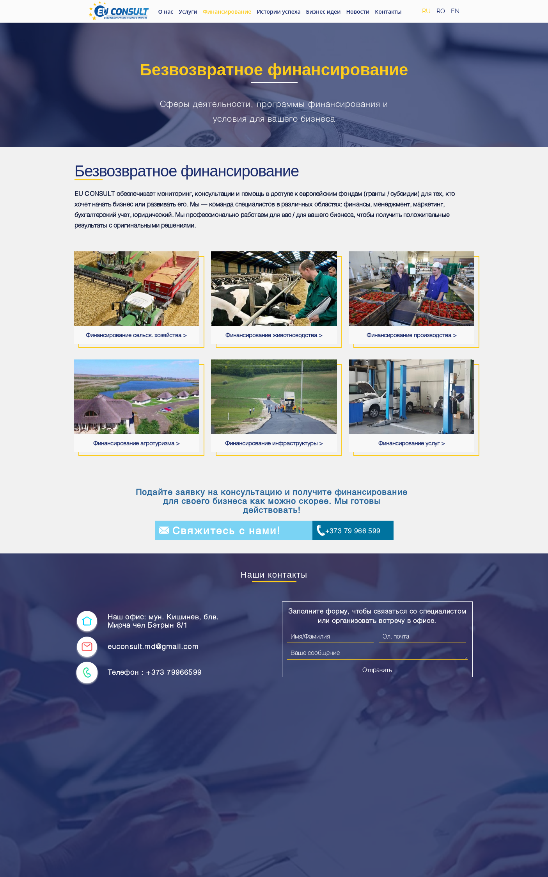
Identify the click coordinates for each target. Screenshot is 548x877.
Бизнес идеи (323, 11)
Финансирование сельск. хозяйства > (136, 334)
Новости (358, 11)
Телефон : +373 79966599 (155, 672)
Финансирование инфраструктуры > (274, 443)
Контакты (388, 11)
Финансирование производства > (412, 334)
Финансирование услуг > (411, 443)
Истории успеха (278, 11)
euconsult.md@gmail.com (153, 646)
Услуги (188, 11)
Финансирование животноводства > (274, 334)
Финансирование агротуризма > (136, 443)
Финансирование (227, 11)
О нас (165, 11)
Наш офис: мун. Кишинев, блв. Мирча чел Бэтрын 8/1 (163, 621)
